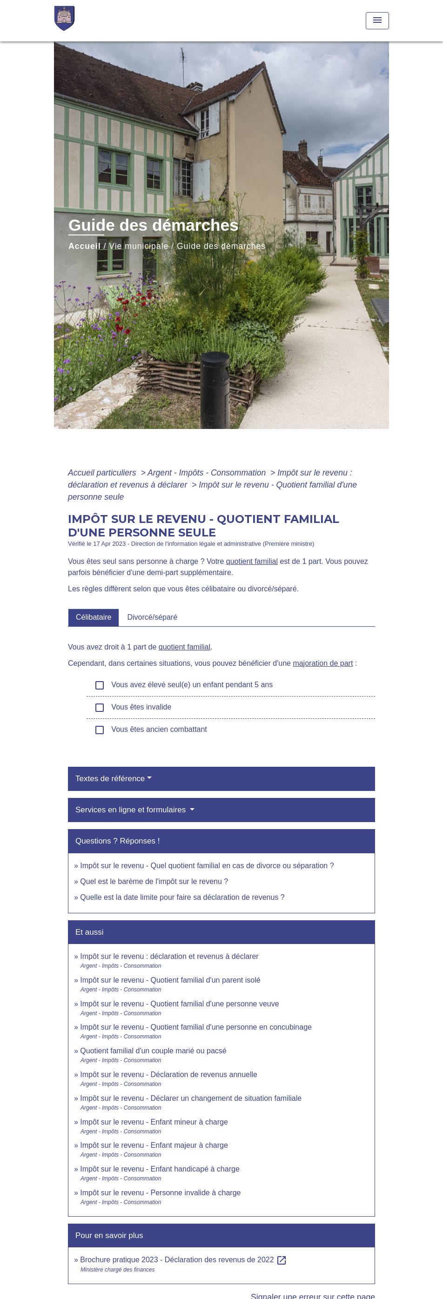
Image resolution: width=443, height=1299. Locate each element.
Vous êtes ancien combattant (150, 730)
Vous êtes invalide (132, 707)
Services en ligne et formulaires (131, 809)
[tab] (93, 617)
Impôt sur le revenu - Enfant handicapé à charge (159, 1169)
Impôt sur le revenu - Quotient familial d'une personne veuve (179, 1004)
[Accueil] (112, 20)
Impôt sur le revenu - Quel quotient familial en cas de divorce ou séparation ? (207, 866)
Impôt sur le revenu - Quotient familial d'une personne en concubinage (196, 1027)
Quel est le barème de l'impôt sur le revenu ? (154, 881)
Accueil (84, 246)
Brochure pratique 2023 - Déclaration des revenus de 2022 (183, 1260)
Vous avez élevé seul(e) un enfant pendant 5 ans (183, 685)
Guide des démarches (221, 246)
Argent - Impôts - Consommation (208, 472)
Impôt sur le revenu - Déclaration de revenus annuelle (168, 1074)
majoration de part (323, 663)
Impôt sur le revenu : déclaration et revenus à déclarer (169, 956)
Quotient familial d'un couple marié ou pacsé (153, 1051)
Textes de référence (110, 778)
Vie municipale (138, 246)
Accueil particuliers (103, 472)
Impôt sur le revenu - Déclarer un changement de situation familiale (191, 1098)
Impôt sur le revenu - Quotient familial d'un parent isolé (170, 980)
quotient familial (252, 561)
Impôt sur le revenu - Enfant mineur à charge (154, 1122)
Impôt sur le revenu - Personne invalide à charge (160, 1193)
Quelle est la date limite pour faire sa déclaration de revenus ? (182, 897)
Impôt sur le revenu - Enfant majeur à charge (154, 1145)
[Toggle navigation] (377, 20)
